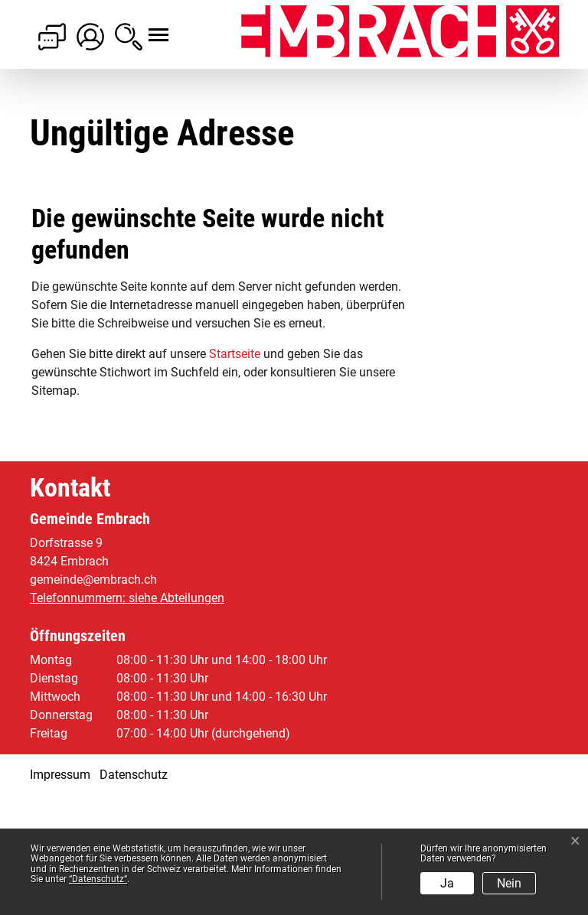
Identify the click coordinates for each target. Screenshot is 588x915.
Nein (509, 883)
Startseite (234, 473)
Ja (447, 883)
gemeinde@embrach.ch (93, 699)
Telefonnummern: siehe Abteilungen (127, 717)
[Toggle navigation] (144, 27)
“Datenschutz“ (98, 879)
